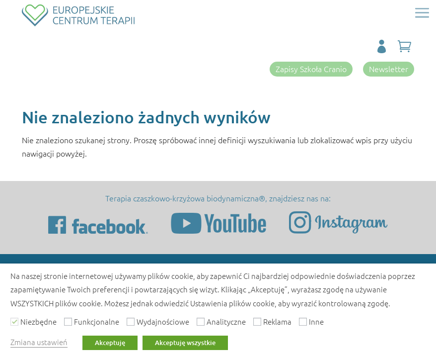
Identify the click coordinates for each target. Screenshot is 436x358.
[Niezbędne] (14, 322)
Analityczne (226, 321)
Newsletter (388, 68)
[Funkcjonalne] (68, 322)
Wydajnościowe (163, 321)
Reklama (277, 321)
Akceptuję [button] (110, 342)
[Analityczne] (201, 322)
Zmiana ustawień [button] (39, 342)
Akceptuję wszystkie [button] (185, 342)
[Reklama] (257, 322)
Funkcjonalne (96, 321)
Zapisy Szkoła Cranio (311, 68)
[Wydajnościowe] (131, 322)
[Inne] (303, 322)
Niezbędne (38, 321)
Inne (316, 321)
